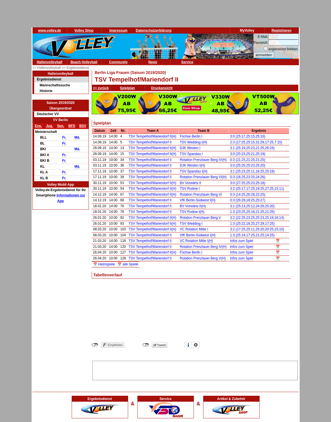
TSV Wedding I (191, 224)
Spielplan (127, 88)
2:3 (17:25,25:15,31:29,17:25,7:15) (256, 142)
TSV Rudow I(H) (192, 212)
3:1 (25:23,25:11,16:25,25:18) (252, 171)
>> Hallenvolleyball (47, 68)
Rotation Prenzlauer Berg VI (201, 194)
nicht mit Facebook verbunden (95, 345)
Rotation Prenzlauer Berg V (200, 218)
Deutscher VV (48, 114)
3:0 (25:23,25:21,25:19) (247, 154)
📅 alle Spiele (127, 264)
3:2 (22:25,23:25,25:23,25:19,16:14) (257, 218)
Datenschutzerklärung (154, 30)
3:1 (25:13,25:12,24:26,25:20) (252, 206)
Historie (46, 91)
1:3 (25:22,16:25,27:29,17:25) (252, 224)
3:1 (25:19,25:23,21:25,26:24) (252, 148)
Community (118, 62)
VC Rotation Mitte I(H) (196, 241)
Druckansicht (162, 88)
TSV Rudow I (190, 189)
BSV (82, 126)
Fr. (64, 137)
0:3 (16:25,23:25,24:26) (247, 177)
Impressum (118, 30)
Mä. (77, 137)
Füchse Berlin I (191, 136)
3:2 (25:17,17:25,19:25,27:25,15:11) (257, 189)
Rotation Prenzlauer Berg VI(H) (203, 177)
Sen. (60, 126)
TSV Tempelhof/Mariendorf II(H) (152, 136)
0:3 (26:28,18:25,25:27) (247, 200)
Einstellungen (196, 345)
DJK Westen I (190, 148)
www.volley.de (49, 30)
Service (187, 62)
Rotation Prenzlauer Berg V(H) (203, 258)
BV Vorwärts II (190, 183)
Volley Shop (84, 30)
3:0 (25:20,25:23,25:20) (247, 165)
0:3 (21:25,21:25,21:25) (247, 160)
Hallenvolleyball (49, 62)
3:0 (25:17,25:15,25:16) (247, 136)
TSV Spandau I (191, 154)
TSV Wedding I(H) (193, 142)
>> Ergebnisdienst (75, 68)
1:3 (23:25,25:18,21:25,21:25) (252, 212)
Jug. (49, 126)
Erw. (38, 126)
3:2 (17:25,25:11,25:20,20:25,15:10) (257, 229)
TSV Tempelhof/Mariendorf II (150, 142)
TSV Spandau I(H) (193, 171)
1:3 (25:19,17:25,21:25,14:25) (252, 235)
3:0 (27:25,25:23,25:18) (247, 183)
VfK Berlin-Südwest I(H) (198, 200)
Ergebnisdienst (49, 79)
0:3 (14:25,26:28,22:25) (247, 194)
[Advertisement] (195, 369)
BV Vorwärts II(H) (193, 206)
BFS (71, 126)
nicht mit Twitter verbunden (146, 345)
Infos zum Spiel (241, 241)
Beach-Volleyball (84, 62)
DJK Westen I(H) (192, 165)
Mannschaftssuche (55, 85)
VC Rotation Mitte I (194, 229)
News (152, 62)
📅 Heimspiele (104, 264)
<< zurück (101, 88)
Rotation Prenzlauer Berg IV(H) (203, 160)
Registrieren (281, 30)
